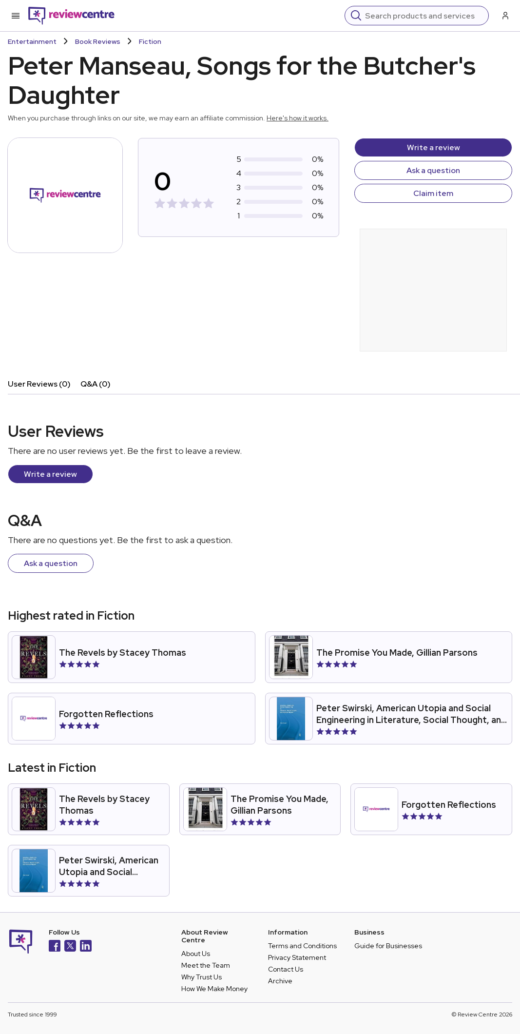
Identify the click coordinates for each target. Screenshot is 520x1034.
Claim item (433, 193)
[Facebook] (54, 947)
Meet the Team (205, 965)
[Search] (423, 15)
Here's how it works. (297, 118)
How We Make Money (214, 988)
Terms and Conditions (302, 945)
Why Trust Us (201, 977)
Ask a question (433, 170)
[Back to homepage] (71, 15)
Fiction (150, 41)
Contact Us (285, 969)
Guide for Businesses (388, 945)
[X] (70, 947)
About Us (195, 953)
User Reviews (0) (39, 384)
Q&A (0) (95, 384)
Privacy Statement (297, 957)
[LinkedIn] (86, 947)
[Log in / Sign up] (504, 15)
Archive (280, 980)
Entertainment (32, 41)
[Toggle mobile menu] (15, 15)
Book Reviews (97, 41)
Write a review (433, 147)
